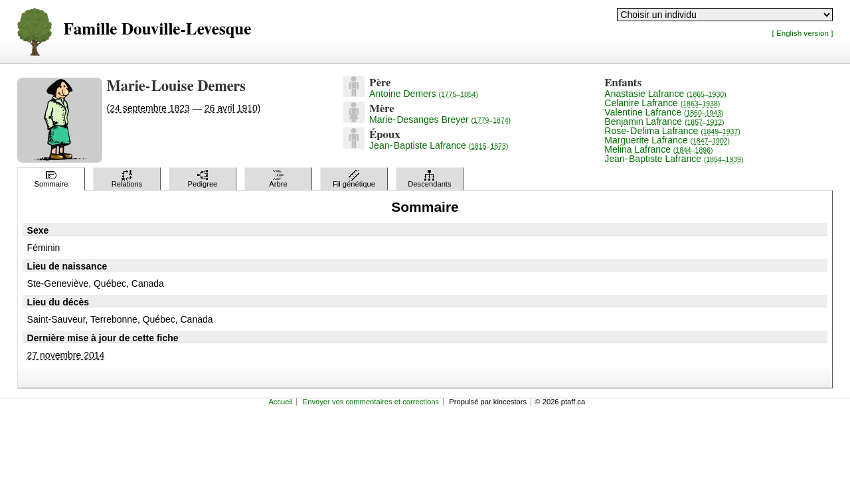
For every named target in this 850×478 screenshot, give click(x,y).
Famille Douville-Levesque (158, 29)
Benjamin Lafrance (664, 121)
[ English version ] (802, 33)
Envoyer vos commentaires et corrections (371, 402)
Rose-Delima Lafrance (672, 130)
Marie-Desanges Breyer (440, 119)
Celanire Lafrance (662, 103)
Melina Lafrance (658, 149)
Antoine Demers (423, 93)
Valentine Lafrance (663, 112)
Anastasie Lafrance (665, 93)
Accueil (280, 402)
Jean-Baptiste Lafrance (438, 145)
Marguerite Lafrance (667, 140)
